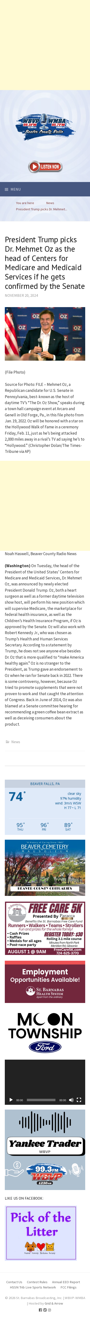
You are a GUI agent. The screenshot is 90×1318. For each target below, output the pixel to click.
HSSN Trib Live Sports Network (33, 1287)
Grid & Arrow (54, 1303)
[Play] (11, 1100)
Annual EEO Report (66, 1282)
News (15, 741)
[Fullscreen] (79, 1100)
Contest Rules (37, 1282)
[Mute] (71, 1100)
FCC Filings (68, 1287)
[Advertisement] (45, 45)
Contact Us (14, 1282)
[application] (45, 1082)
